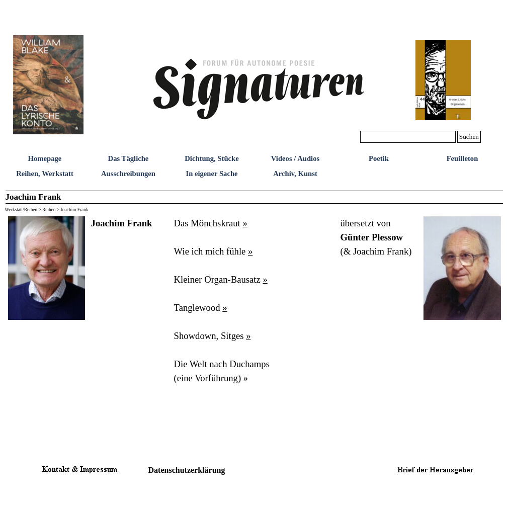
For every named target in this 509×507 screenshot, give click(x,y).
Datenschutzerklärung (186, 470)
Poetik (379, 158)
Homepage (45, 158)
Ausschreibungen (128, 174)
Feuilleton (462, 158)
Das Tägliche (128, 158)
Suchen (469, 136)
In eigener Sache (211, 174)
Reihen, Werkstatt (44, 174)
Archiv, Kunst (295, 174)
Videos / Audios (295, 158)
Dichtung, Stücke (212, 158)
